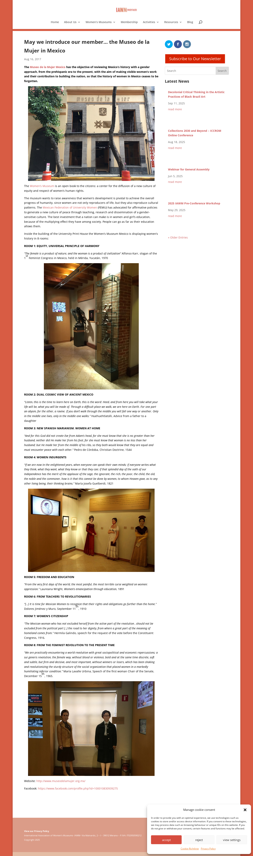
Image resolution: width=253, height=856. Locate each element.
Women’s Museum (42, 186)
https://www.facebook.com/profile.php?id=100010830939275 (78, 788)
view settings (232, 840)
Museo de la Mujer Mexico (48, 67)
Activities (149, 22)
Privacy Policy (208, 848)
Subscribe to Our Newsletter (195, 58)
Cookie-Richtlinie (190, 848)
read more (175, 109)
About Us (70, 22)
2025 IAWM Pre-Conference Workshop (194, 203)
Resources (171, 22)
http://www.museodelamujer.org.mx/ (60, 781)
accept (166, 840)
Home (55, 22)
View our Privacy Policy (36, 831)
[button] (245, 810)
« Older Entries (178, 237)
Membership (129, 22)
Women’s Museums (99, 22)
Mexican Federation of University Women (70, 207)
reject (199, 840)
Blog (190, 22)
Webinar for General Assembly (189, 169)
